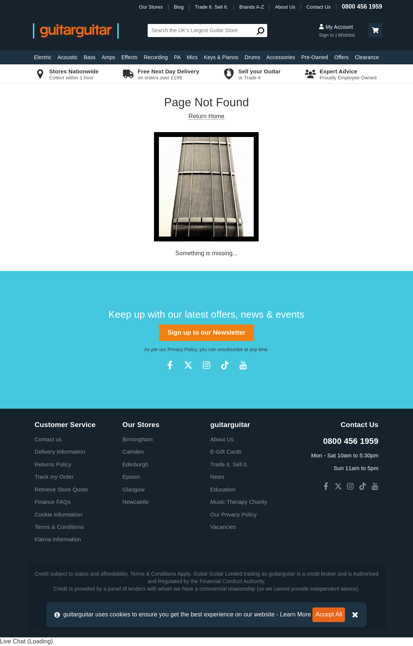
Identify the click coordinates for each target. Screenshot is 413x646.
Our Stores (151, 7)
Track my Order (54, 476)
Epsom (131, 476)
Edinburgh (135, 464)
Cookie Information (59, 514)
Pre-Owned (314, 57)
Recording (156, 57)
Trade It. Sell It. (211, 7)
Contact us (48, 439)
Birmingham (138, 439)
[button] (375, 30)
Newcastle (136, 502)
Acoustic (68, 57)
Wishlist (346, 35)
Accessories (280, 57)
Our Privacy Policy (233, 514)
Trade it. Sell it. (229, 464)
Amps (108, 57)
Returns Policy (53, 464)
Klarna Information (58, 539)
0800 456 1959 (362, 6)
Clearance (367, 57)
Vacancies (223, 527)
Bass (90, 57)
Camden (133, 451)
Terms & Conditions (59, 527)
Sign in (326, 35)
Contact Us (318, 7)
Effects (129, 57)
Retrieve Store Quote (61, 489)
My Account (336, 27)
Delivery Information (60, 451)
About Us (285, 7)
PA (177, 57)
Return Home (206, 116)
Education (223, 489)
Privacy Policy (182, 349)
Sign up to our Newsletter (206, 332)
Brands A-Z (251, 7)
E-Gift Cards (226, 451)
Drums (253, 57)
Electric (43, 57)
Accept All (328, 614)
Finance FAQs (53, 502)
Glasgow (134, 489)
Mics (192, 57)
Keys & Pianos (221, 57)
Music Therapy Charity (238, 502)
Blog (179, 7)
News (217, 476)
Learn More (295, 614)
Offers (341, 57)
